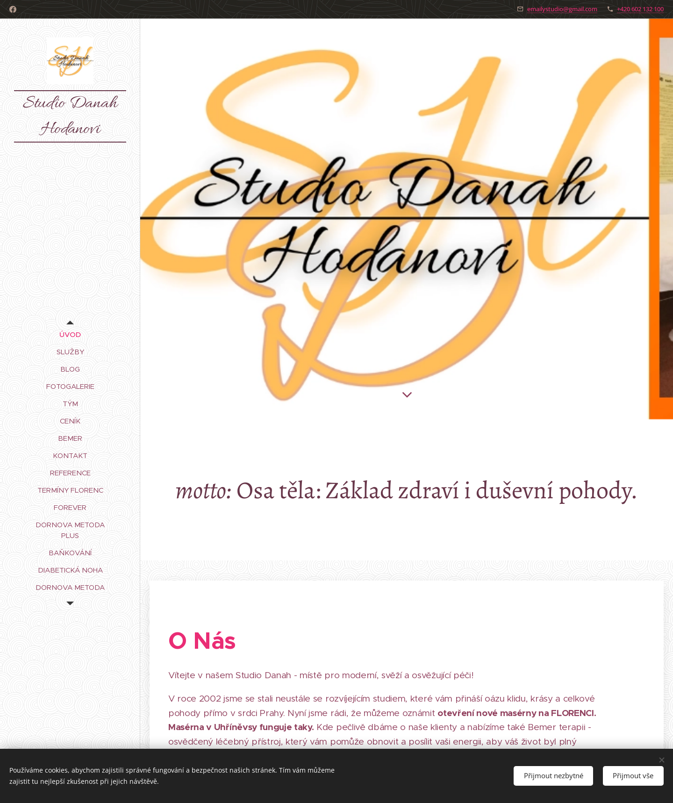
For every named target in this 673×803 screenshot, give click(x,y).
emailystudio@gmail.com (562, 9)
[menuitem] (70, 334)
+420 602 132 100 (640, 9)
